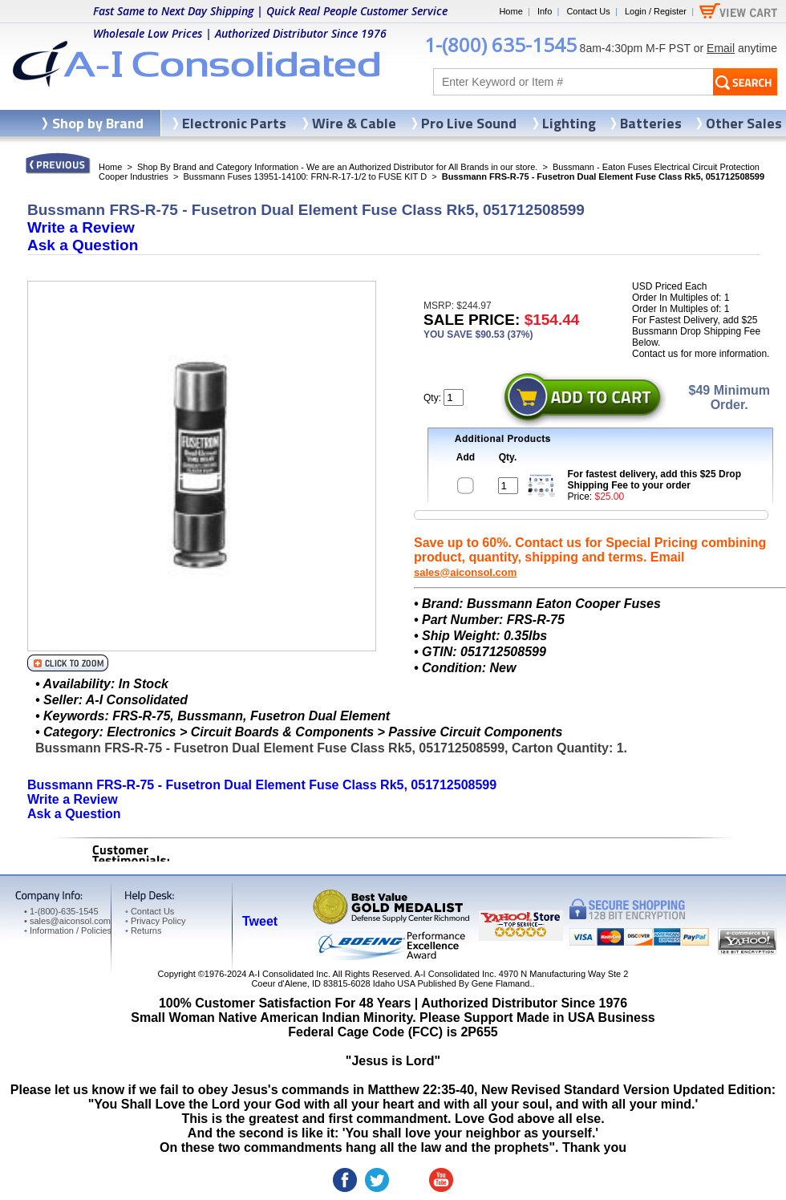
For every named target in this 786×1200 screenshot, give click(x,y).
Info (544, 11)
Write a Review (81, 227)
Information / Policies (67, 930)
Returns (143, 930)
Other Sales (744, 123)
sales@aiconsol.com (465, 572)
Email (721, 48)
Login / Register (656, 11)
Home (510, 11)
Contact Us (588, 11)
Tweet (260, 921)
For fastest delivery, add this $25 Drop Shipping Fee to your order (655, 479)
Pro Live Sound (469, 123)
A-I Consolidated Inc (288, 974)
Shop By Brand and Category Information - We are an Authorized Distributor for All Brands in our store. (337, 167)
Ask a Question (82, 245)
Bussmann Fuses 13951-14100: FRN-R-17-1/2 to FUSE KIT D (305, 176)
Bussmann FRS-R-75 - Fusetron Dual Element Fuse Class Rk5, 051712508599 (261, 785)
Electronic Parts (234, 123)
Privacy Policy (155, 921)
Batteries (651, 123)
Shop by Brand (98, 123)
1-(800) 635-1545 (500, 44)
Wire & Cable (354, 123)
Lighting (569, 123)
